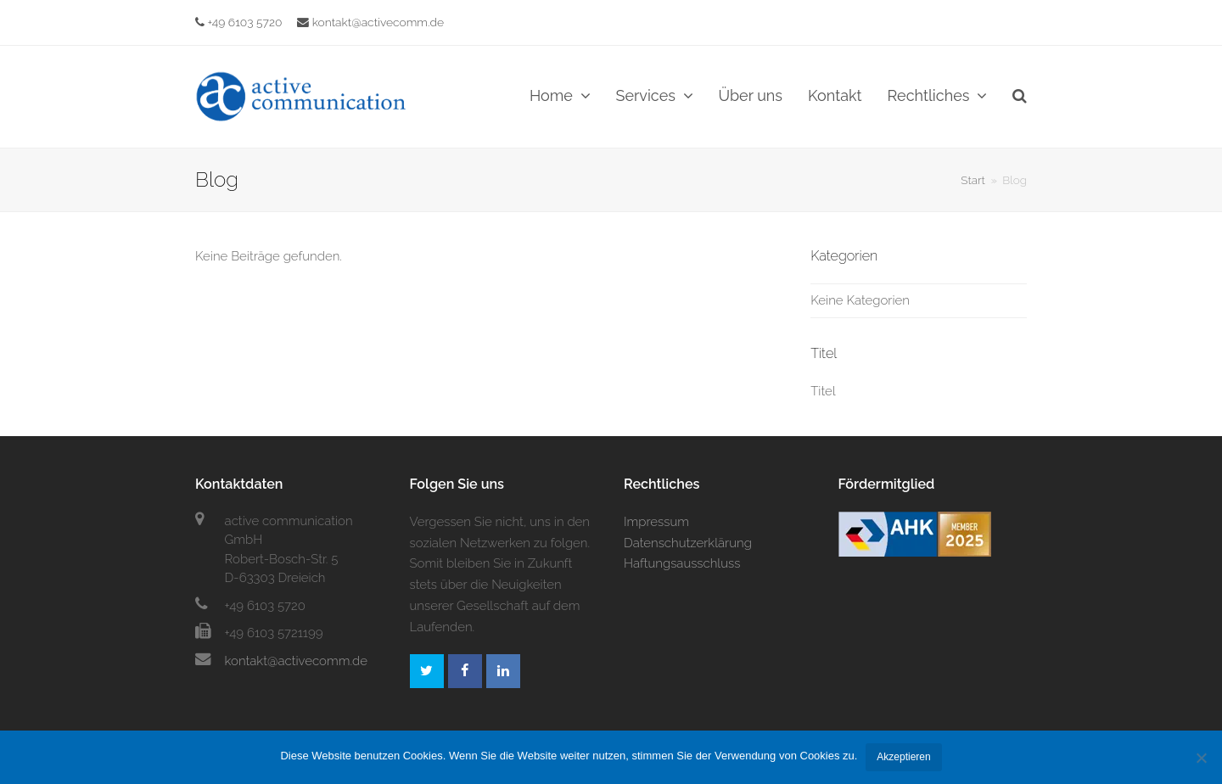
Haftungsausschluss (682, 563)
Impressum (656, 521)
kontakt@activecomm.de (370, 22)
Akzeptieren (903, 757)
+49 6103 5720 (245, 22)
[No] (1200, 757)
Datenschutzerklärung (688, 543)
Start (973, 180)
